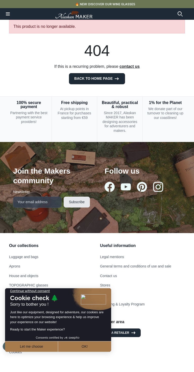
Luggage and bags (23, 257)
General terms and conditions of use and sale (135, 266)
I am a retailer (120, 333)
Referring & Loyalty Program (122, 304)
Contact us (108, 276)
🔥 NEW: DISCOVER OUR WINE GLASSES (105, 4)
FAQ (103, 295)
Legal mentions (112, 257)
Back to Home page (97, 79)
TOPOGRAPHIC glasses (28, 285)
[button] (8, 14)
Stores (105, 285)
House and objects (23, 276)
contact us (129, 66)
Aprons (14, 266)
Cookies (15, 352)
